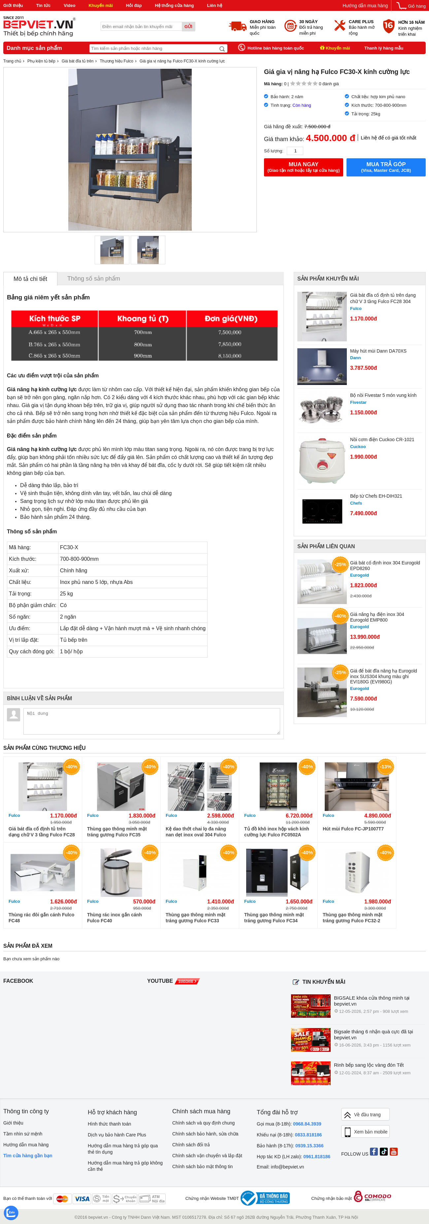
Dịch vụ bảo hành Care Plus (117, 1134)
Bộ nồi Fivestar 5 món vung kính (383, 395)
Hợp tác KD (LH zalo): (293, 1156)
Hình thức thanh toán (109, 1124)
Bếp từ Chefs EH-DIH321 (376, 496)
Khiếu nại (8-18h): (289, 1134)
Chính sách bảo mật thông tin (202, 1166)
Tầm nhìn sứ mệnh (22, 1133)
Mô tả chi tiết (30, 279)
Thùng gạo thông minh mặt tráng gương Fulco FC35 (117, 831)
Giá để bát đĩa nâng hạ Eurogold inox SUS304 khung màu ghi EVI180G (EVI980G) (383, 676)
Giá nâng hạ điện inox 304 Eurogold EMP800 (377, 617)
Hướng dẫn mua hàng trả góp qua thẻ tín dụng (123, 1149)
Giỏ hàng (417, 6)
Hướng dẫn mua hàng (365, 5)
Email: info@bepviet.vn (280, 1166)
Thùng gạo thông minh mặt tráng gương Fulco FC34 (274, 917)
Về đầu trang (362, 1115)
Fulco (14, 815)
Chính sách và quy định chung (203, 1123)
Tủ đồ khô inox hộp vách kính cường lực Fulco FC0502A (276, 831)
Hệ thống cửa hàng (174, 5)
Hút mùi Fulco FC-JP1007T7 (353, 828)
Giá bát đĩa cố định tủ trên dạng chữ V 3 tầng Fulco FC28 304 (383, 298)
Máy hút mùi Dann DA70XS (378, 351)
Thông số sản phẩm (93, 278)
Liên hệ (214, 5)
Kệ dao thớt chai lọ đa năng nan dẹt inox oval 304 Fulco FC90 (196, 832)
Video (69, 5)
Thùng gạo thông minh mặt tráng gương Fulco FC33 (195, 917)
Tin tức (43, 5)
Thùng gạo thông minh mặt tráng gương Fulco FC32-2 (352, 917)
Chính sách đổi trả (191, 1144)
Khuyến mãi (100, 5)
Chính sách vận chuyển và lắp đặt (207, 1155)
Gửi (188, 26)
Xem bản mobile (365, 1132)
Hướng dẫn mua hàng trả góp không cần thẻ (125, 1166)
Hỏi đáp (134, 5)
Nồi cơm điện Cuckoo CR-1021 (382, 439)
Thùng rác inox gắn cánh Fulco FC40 (114, 917)
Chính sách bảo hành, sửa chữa (205, 1133)
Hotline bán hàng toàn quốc (276, 48)
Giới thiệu (13, 5)
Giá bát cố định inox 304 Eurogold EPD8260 (385, 565)
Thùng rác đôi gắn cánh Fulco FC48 (41, 917)
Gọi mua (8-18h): (289, 1124)
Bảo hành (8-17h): (290, 1145)
